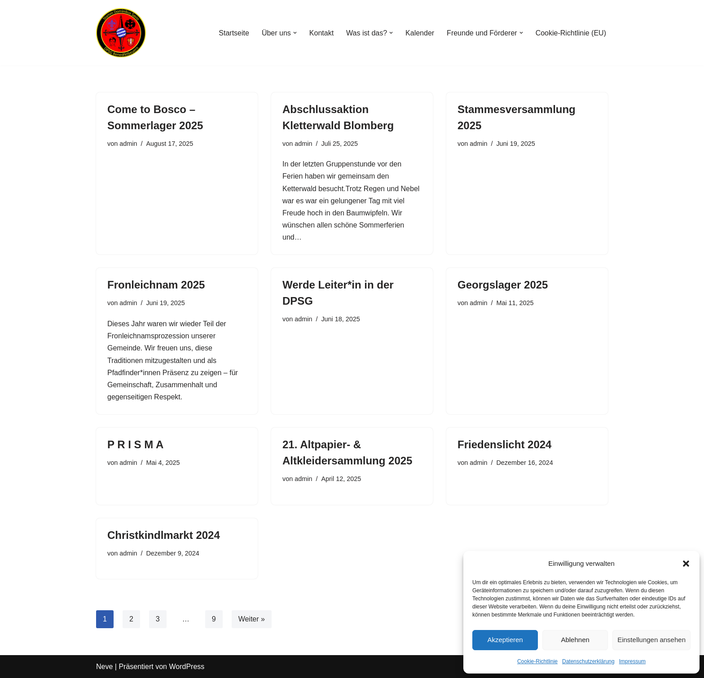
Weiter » (251, 619)
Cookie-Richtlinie (537, 661)
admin (128, 143)
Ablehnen (575, 639)
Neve (104, 666)
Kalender (419, 33)
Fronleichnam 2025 (156, 285)
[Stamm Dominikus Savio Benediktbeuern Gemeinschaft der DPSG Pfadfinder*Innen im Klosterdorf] (123, 32)
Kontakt (321, 33)
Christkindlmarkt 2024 (163, 535)
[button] (686, 563)
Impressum (632, 661)
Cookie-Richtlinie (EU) (571, 33)
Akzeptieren (505, 639)
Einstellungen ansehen (651, 639)
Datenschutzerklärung (588, 661)
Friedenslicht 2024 (504, 444)
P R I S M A (135, 444)
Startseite (234, 33)
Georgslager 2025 (503, 285)
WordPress (186, 666)
